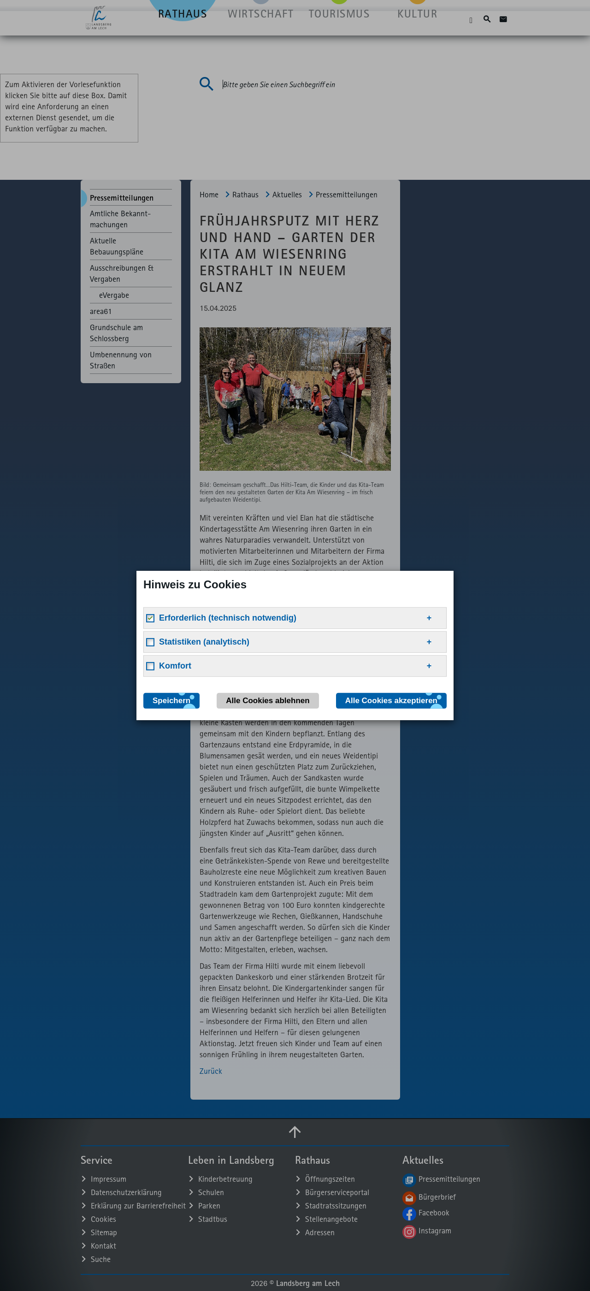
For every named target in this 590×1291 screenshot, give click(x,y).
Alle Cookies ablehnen (267, 700)
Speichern (171, 700)
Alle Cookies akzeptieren (391, 700)
